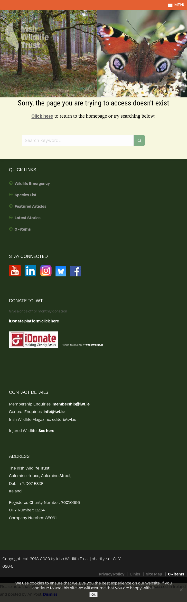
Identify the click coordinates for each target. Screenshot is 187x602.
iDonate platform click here (34, 321)
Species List (26, 195)
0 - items (23, 229)
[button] (180, 5)
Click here (42, 116)
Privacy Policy (111, 574)
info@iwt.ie (54, 412)
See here (46, 431)
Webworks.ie (94, 345)
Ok (93, 594)
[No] (180, 589)
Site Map (154, 574)
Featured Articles (30, 206)
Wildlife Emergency (32, 184)
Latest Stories (27, 218)
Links (135, 574)
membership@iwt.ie (71, 404)
